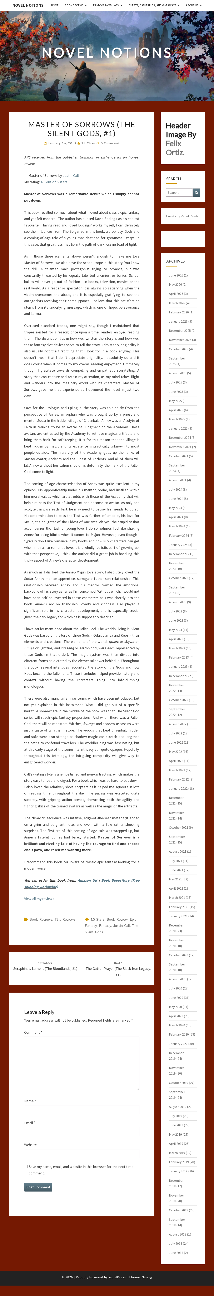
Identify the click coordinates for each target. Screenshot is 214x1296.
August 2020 (177, 979)
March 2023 (177, 648)
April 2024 (176, 517)
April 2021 (176, 888)
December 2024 (180, 437)
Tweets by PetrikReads (182, 216)
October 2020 (178, 955)
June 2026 (176, 275)
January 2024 (178, 545)
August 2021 (177, 851)
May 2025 (175, 401)
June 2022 (176, 742)
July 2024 (175, 489)
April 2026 (176, 294)
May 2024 (175, 508)
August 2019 (177, 1107)
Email (29, 1122)
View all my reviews (39, 898)
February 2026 (179, 312)
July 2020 (175, 988)
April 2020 (176, 1016)
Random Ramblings (106, 5)
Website (30, 1144)
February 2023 (179, 657)
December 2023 (180, 554)
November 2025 (180, 340)
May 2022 (175, 751)
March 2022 (177, 770)
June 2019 (176, 1125)
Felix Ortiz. (175, 148)
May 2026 (175, 284)
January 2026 (178, 321)
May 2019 (175, 1134)
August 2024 (177, 480)
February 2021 (179, 907)
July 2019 (175, 1116)
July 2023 (175, 611)
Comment (33, 1032)
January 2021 (178, 916)
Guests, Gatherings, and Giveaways (152, 5)
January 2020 (178, 1044)
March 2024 (177, 526)
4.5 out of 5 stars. (54, 182)
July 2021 (175, 861)
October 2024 (178, 456)
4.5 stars (97, 919)
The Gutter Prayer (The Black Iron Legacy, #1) (118, 969)
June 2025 (176, 392)
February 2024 (179, 535)
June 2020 (176, 998)
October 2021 (178, 827)
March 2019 (177, 1153)
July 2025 (175, 382)
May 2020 (175, 1007)
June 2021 (176, 870)
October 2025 (178, 349)
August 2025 (177, 373)
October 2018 (178, 1210)
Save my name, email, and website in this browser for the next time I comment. (82, 1169)
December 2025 (180, 330)
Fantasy (105, 925)
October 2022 (178, 700)
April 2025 (176, 410)
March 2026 (177, 303)
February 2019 (179, 1162)
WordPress (117, 1277)
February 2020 (179, 1034)
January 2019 (178, 1171)
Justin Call (71, 175)
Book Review (117, 919)
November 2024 (180, 447)
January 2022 (178, 788)
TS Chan (88, 143)
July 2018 (175, 1243)
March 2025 (177, 419)
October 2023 (178, 578)
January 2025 (178, 428)
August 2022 (177, 724)
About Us (192, 5)
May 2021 (175, 879)
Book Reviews (74, 5)
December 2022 (180, 676)
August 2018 (177, 1234)
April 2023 (176, 639)
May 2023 (175, 630)
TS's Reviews (65, 919)
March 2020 (177, 1025)
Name (30, 1101)
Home (55, 5)
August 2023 (177, 602)
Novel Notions (28, 5)
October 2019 (178, 1083)
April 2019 (176, 1143)
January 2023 (178, 666)
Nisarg (147, 1277)
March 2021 (177, 897)
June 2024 (176, 499)
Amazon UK (87, 880)
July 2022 (175, 733)
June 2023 (176, 620)
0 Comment (110, 143)
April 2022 (176, 761)
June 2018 (176, 1253)
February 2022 (179, 779)
